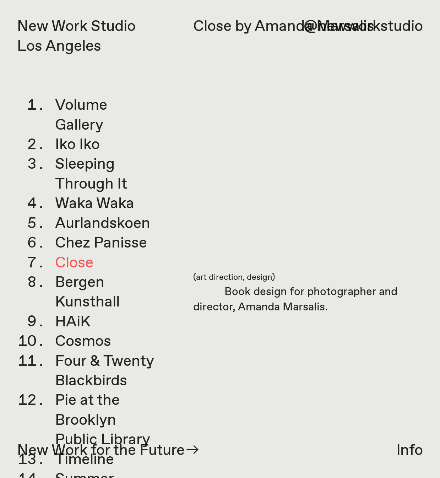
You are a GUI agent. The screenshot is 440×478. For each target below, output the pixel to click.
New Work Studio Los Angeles (76, 36)
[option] (308, 169)
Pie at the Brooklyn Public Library (102, 420)
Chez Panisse (101, 243)
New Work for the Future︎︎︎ (109, 450)
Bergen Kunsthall (87, 292)
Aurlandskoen (102, 223)
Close (74, 263)
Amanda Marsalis (281, 307)
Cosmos (83, 341)
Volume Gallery (81, 115)
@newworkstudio (363, 26)
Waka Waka (94, 204)
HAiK (73, 322)
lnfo (410, 450)
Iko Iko (77, 145)
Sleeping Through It (91, 174)
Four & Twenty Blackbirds (104, 371)
